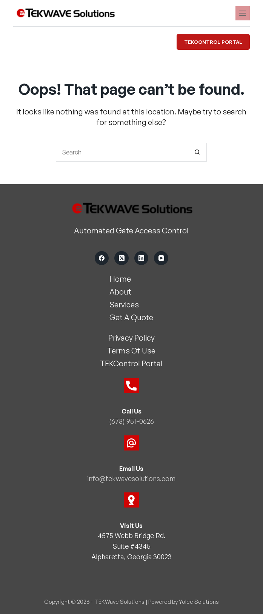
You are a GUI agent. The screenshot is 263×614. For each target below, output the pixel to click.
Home (120, 279)
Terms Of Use (131, 351)
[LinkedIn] (141, 258)
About (120, 292)
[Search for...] (122, 152)
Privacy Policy (131, 338)
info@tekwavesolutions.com (131, 478)
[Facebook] (102, 258)
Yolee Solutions (199, 601)
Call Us (131, 411)
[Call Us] (131, 385)
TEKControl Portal (213, 42)
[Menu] (242, 13)
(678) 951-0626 (131, 421)
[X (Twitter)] (121, 258)
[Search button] (197, 152)
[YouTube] (161, 258)
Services (124, 305)
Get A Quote (131, 317)
